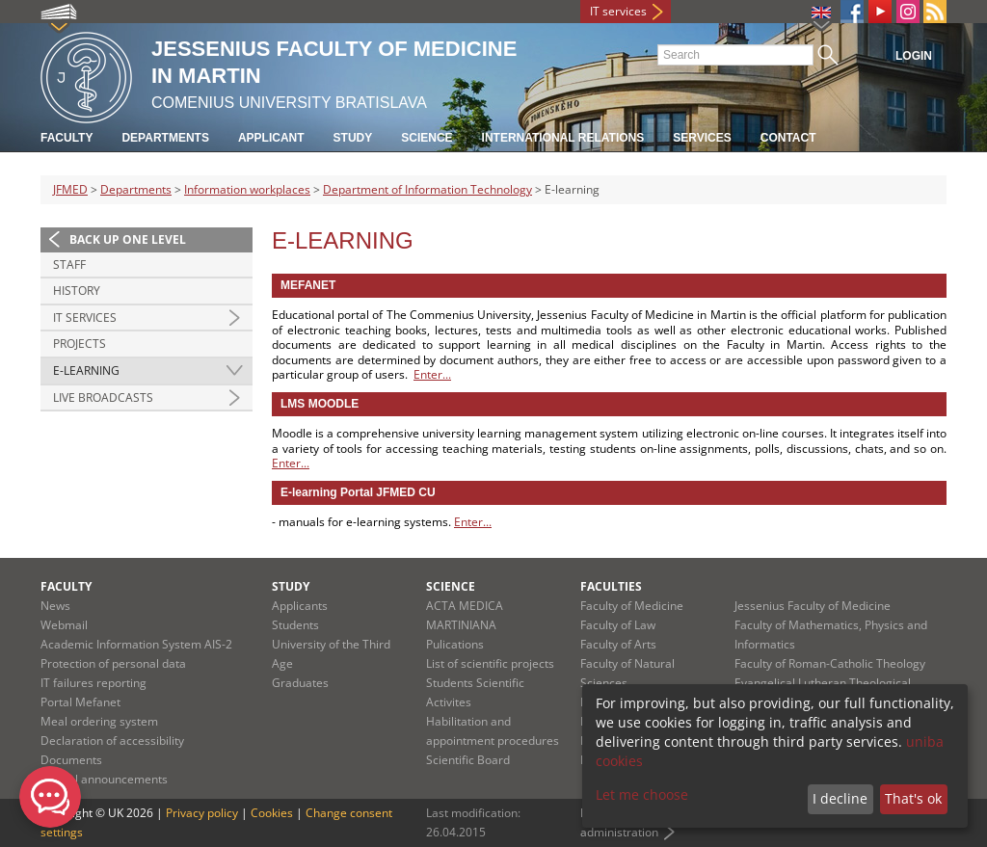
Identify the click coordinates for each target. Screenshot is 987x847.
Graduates (300, 683)
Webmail (64, 625)
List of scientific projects (490, 663)
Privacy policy (202, 813)
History (76, 290)
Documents (71, 760)
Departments (164, 138)
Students (295, 625)
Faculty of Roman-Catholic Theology (829, 663)
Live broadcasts (103, 397)
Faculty (66, 138)
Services (702, 138)
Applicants (300, 605)
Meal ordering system (99, 721)
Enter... (432, 374)
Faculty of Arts (618, 644)
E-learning (86, 370)
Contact (788, 138)
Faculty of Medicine (631, 605)
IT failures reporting (93, 683)
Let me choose (642, 794)
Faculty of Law (617, 625)
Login (913, 56)
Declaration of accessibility (112, 740)
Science (426, 138)
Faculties (611, 586)
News (55, 605)
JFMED (70, 189)
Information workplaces (247, 189)
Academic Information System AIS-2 (136, 644)
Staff (69, 264)
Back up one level (127, 239)
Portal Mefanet (80, 702)
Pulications (455, 644)
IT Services (85, 317)
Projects (79, 343)
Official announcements (104, 779)
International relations (563, 138)
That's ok (913, 798)
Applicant (271, 138)
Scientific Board (468, 760)
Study (353, 138)
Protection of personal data (113, 663)
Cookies (272, 813)
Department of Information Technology (427, 189)
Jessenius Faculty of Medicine (812, 605)
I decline (840, 798)
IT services (618, 11)
